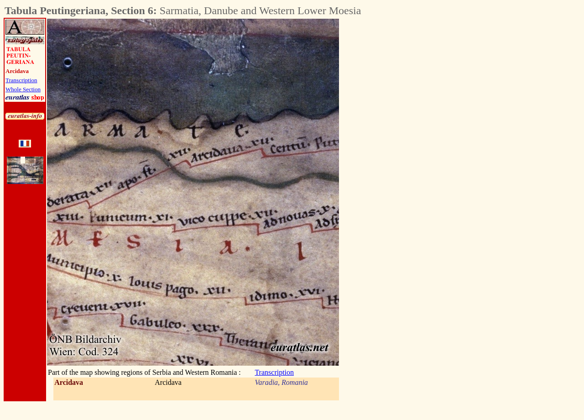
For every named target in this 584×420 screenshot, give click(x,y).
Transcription (21, 80)
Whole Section (23, 89)
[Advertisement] (389, 156)
